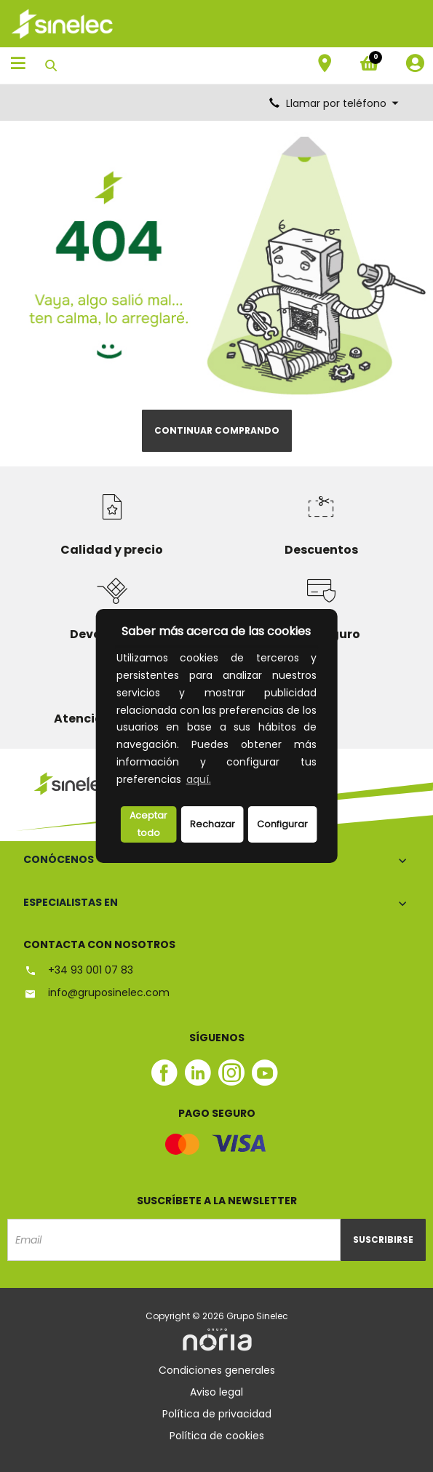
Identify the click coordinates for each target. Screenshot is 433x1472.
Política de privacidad (216, 1414)
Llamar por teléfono (334, 103)
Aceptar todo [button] (148, 824)
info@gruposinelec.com (96, 992)
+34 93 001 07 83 (78, 970)
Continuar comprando (216, 430)
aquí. (198, 779)
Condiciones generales (217, 1370)
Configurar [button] (282, 824)
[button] (217, 781)
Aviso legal (216, 1392)
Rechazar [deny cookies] (212, 824)
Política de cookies (217, 1435)
